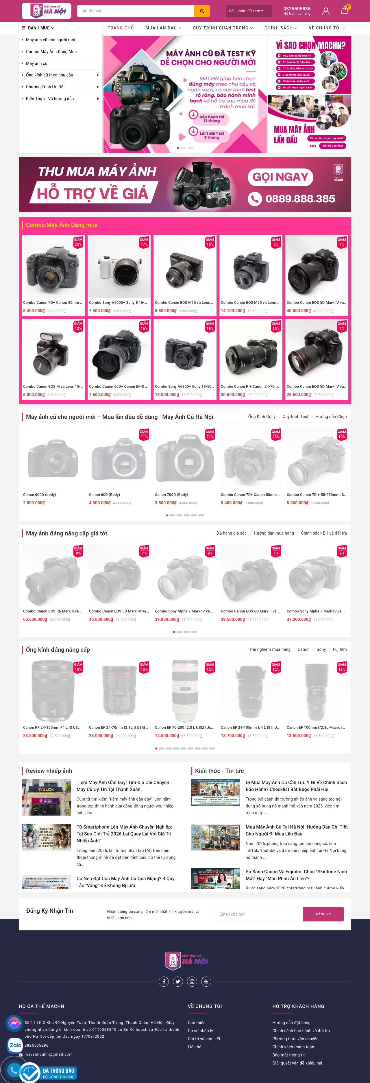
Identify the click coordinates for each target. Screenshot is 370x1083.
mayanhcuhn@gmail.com (49, 1035)
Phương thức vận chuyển (296, 1020)
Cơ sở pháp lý (200, 1011)
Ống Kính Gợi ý (261, 416)
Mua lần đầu (163, 28)
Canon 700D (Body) (171, 494)
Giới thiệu (197, 1003)
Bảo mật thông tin (289, 1036)
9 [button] (212, 748)
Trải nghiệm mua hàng (270, 649)
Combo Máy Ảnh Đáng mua (62, 225)
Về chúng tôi (327, 28)
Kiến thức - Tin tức (219, 770)
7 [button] (198, 748)
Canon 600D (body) (39, 494)
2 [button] (183, 148)
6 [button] (201, 515)
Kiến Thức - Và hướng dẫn (50, 98)
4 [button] (187, 515)
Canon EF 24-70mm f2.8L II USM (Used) (123, 727)
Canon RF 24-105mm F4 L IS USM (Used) (58, 727)
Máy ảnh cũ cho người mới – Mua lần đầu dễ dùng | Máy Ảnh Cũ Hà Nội (119, 416)
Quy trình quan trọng (223, 28)
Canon (304, 649)
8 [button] (205, 748)
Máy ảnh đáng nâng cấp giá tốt (66, 533)
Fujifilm (340, 649)
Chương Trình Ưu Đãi (45, 87)
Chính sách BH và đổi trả (324, 533)
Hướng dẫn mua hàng (274, 533)
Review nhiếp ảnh (49, 770)
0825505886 (37, 1026)
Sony (321, 649)
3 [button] (190, 148)
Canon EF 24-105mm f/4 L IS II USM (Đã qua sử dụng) (267, 727)
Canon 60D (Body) (104, 494)
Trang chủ (121, 28)
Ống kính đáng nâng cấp (58, 649)
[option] (185, 94)
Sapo (234, 1076)
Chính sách (280, 28)
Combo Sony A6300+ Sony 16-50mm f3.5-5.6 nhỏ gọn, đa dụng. (209, 386)
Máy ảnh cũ (36, 63)
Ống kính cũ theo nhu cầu (49, 75)
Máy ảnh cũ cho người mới (50, 40)
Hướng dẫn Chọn (331, 416)
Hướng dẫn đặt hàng (292, 1003)
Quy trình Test (295, 416)
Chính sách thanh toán (293, 1028)
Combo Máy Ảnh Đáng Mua (51, 51)
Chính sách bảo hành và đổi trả (301, 1011)
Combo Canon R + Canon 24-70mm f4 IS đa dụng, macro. (270, 386)
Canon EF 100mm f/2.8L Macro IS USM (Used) (326, 727)
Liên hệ (194, 1028)
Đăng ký (323, 914)
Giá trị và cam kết (204, 1020)
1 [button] (178, 148)
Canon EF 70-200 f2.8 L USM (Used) (186, 727)
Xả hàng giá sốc (232, 533)
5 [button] (194, 515)
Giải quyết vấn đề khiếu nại (297, 1044)
